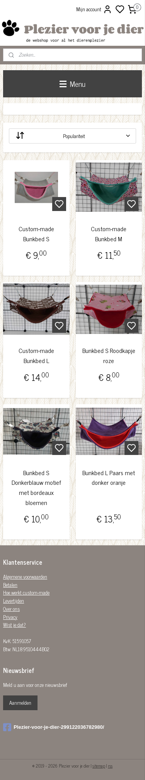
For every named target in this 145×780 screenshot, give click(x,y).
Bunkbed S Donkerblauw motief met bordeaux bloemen (36, 487)
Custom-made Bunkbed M (108, 234)
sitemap (98, 765)
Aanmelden (20, 703)
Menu (72, 83)
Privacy (10, 617)
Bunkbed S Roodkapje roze (108, 355)
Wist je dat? (14, 625)
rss (110, 765)
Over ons (11, 609)
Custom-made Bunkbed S (36, 234)
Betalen (10, 585)
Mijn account (94, 9)
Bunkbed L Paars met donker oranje (108, 477)
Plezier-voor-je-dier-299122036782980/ (53, 727)
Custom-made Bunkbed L (36, 355)
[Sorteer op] (72, 136)
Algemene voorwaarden (25, 576)
